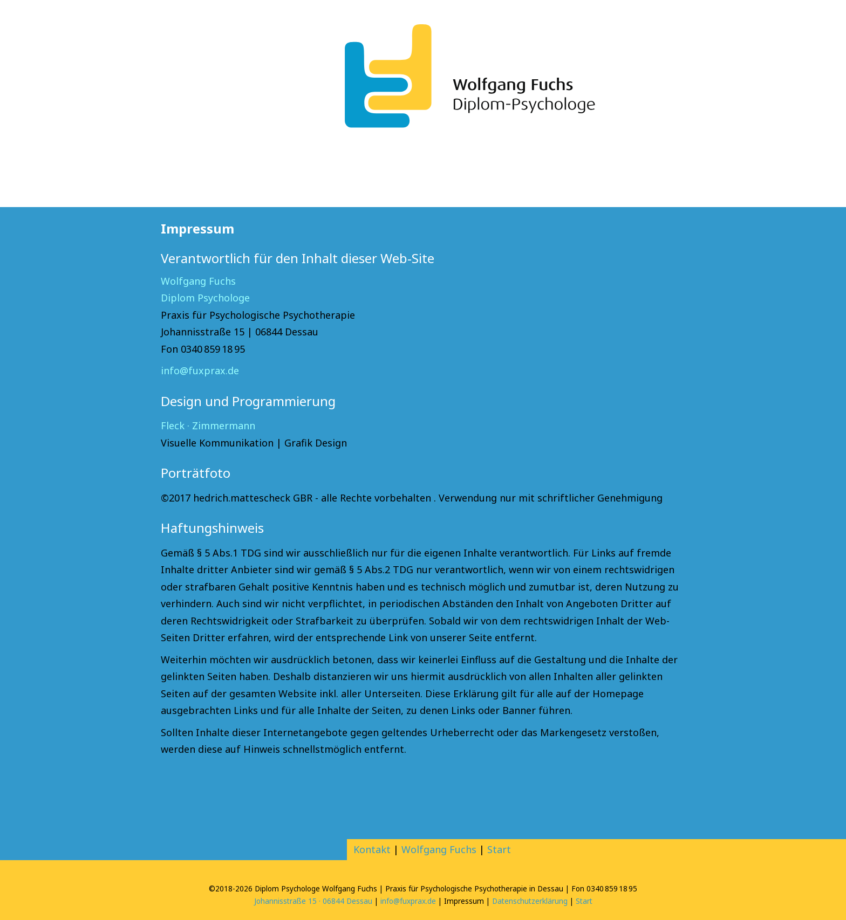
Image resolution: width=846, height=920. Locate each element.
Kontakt (372, 849)
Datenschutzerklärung (530, 901)
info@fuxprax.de (200, 370)
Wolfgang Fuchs (438, 849)
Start (499, 849)
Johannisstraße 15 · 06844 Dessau (313, 901)
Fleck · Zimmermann (208, 425)
